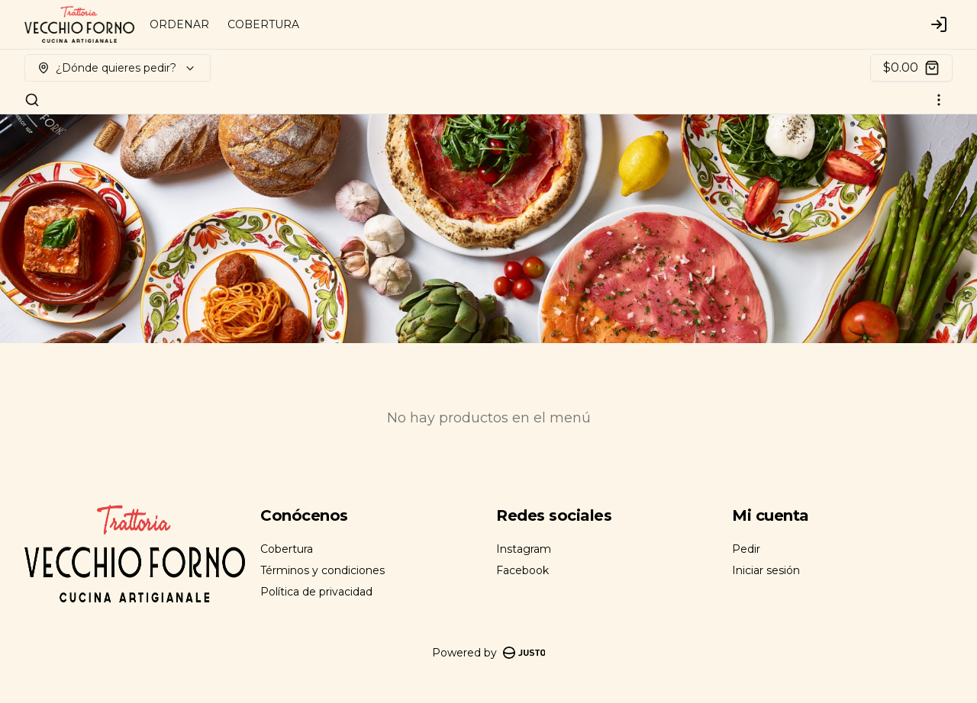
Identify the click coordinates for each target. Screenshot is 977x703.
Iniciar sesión (766, 570)
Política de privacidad (316, 592)
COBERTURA (263, 24)
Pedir (746, 549)
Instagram (523, 549)
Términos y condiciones (322, 570)
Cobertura (286, 549)
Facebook (522, 570)
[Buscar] (32, 100)
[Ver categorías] (939, 100)
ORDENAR (179, 24)
